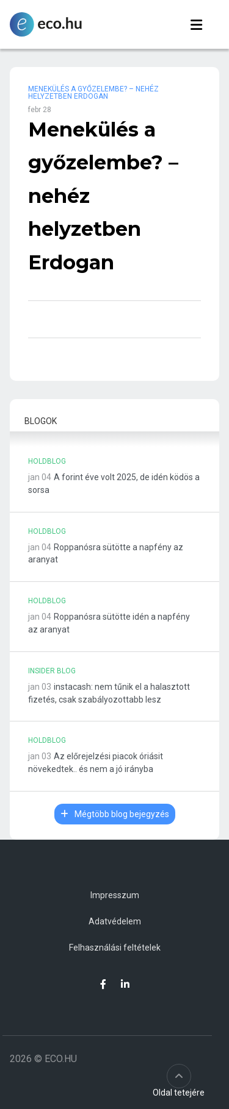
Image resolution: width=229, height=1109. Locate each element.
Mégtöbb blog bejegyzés (114, 814)
